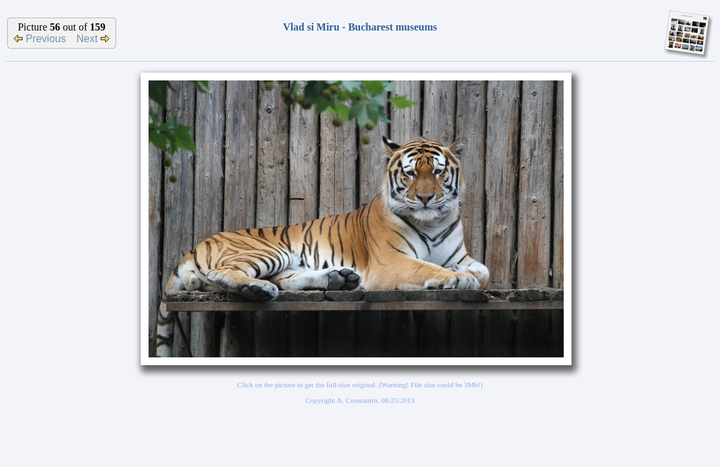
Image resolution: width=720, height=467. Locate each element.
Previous (40, 38)
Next (93, 38)
